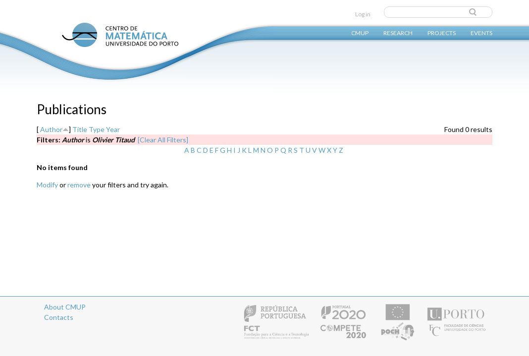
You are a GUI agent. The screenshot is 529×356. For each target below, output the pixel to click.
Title (79, 129)
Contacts (58, 317)
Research (398, 32)
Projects (441, 32)
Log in (362, 14)
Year (113, 129)
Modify (47, 184)
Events (481, 32)
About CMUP (65, 307)
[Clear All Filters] (163, 139)
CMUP (360, 32)
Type (97, 129)
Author (51, 129)
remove (79, 184)
